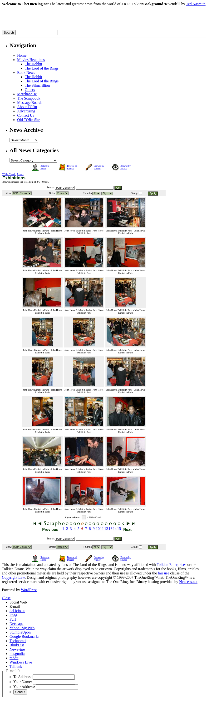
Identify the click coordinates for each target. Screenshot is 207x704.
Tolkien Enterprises (172, 565)
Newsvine (17, 649)
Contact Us (25, 115)
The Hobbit (33, 64)
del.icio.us (17, 611)
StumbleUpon (20, 632)
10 (98, 529)
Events (20, 174)
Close (6, 598)
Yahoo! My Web (22, 628)
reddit (14, 658)
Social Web (18, 602)
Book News (26, 72)
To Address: (22, 677)
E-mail (15, 606)
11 (102, 529)
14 (115, 529)
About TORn (27, 107)
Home (21, 55)
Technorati (18, 641)
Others (30, 90)
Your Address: (24, 687)
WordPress (29, 590)
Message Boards (29, 103)
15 (119, 529)
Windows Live (21, 662)
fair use (163, 573)
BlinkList (17, 645)
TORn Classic (9, 174)
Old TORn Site (28, 120)
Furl (13, 619)
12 (106, 529)
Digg (13, 615)
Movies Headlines (31, 60)
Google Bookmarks (24, 636)
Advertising (26, 111)
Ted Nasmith (196, 4)
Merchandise (27, 94)
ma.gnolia (17, 654)
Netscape (17, 624)
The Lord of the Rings (42, 68)
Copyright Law (13, 577)
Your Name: (22, 682)
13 (110, 529)
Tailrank (16, 666)
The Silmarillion (37, 85)
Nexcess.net (188, 582)
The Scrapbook (28, 98)
